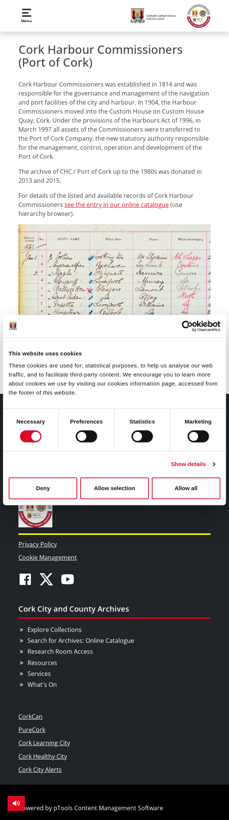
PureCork (31, 730)
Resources (42, 663)
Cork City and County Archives (73, 609)
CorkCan (30, 716)
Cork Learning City (44, 743)
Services (39, 674)
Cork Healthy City (42, 756)
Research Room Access (60, 651)
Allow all (185, 488)
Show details (188, 464)
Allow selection (114, 488)
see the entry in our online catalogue (116, 204)
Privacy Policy (37, 544)
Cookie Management (47, 557)
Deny (43, 488)
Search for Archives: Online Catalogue (80, 640)
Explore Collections (54, 630)
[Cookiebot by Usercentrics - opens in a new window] (187, 326)
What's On (42, 684)
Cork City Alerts (40, 769)
